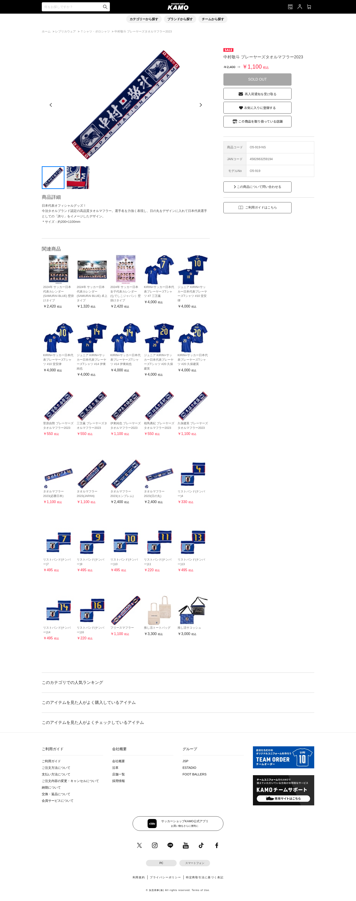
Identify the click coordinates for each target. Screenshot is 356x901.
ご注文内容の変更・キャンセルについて (70, 781)
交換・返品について (56, 794)
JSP (185, 761)
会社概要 (118, 761)
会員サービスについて (58, 800)
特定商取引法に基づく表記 (205, 877)
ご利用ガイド (51, 761)
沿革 (115, 767)
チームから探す (213, 19)
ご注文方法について (56, 767)
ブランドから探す (180, 19)
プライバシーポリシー (165, 877)
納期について (51, 787)
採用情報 (118, 781)
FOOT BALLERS (195, 774)
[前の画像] (51, 105)
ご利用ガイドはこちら (261, 207)
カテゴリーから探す (144, 19)
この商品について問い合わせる (259, 187)
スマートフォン (194, 863)
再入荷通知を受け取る (261, 94)
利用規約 (139, 877)
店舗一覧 (118, 774)
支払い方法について (56, 774)
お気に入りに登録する (260, 107)
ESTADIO (189, 767)
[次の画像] (200, 105)
